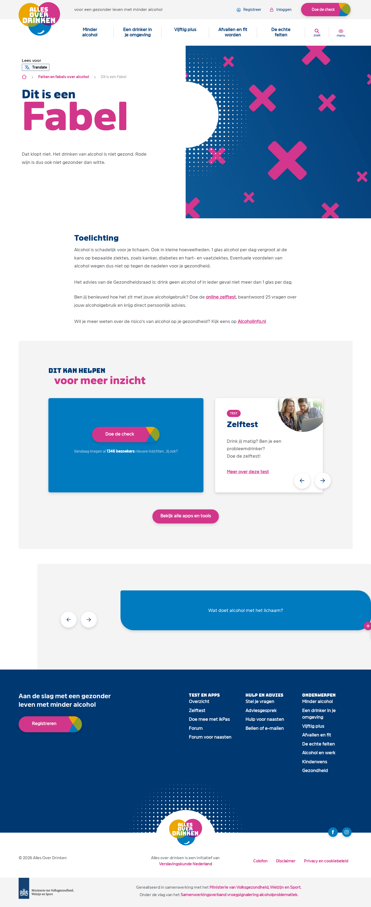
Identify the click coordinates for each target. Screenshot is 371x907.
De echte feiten (280, 32)
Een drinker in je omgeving (137, 32)
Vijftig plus (185, 29)
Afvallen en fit (316, 735)
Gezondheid (315, 770)
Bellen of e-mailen (264, 728)
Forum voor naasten (210, 737)
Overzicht (199, 701)
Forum (196, 728)
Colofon (260, 861)
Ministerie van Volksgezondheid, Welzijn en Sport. (255, 887)
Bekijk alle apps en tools (185, 516)
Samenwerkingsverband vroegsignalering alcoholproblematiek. (239, 895)
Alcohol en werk (318, 753)
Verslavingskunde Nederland (185, 864)
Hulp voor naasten (264, 719)
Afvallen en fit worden (232, 32)
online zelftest (221, 297)
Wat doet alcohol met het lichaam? (245, 610)
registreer (249, 10)
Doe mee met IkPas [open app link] (209, 719)
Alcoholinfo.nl (252, 321)
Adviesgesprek (261, 710)
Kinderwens (314, 762)
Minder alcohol (89, 32)
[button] (31, 60)
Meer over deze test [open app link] (248, 472)
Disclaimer (285, 861)
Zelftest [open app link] (197, 710)
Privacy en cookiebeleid (326, 861)
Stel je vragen (259, 701)
